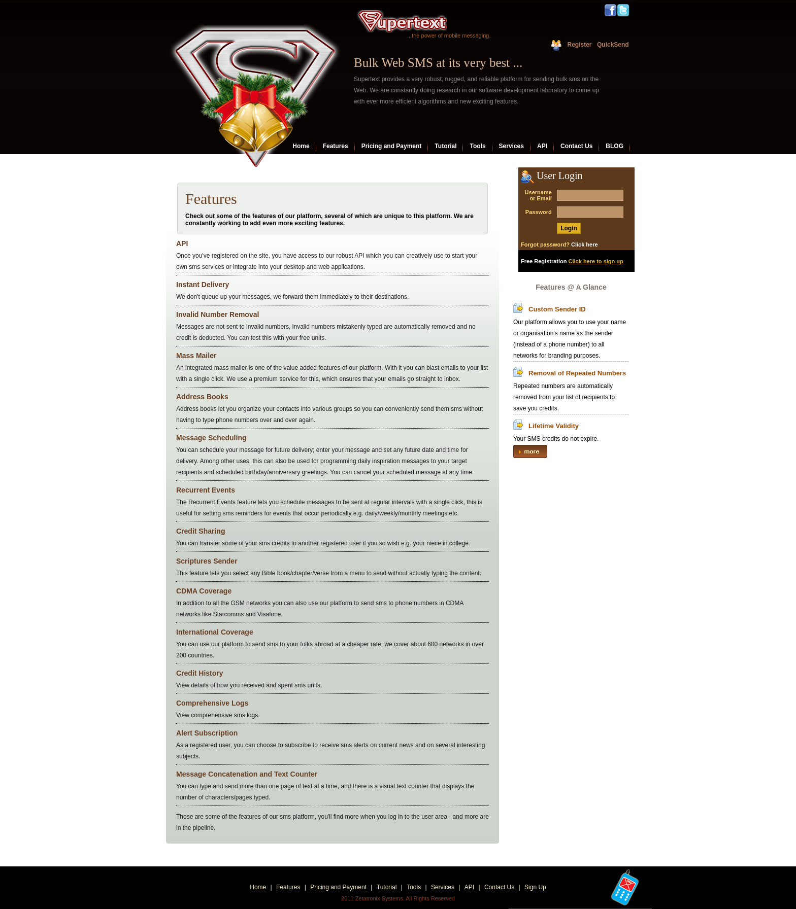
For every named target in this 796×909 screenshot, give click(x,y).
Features (335, 146)
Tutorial (445, 146)
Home (300, 146)
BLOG (614, 146)
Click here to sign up (596, 261)
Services (511, 146)
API (542, 146)
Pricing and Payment (391, 146)
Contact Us (576, 146)
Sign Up (535, 887)
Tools (477, 146)
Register (579, 44)
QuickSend (612, 44)
